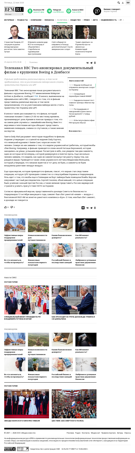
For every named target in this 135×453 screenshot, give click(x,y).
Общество (75, 20)
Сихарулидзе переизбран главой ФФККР (80, 95)
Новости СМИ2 (10, 277)
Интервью (9, 20)
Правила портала (108, 433)
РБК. (36, 96)
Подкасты (22, 20)
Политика (62, 20)
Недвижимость (109, 20)
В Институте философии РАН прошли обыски (81, 121)
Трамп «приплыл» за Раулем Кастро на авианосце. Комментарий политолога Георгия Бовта (84, 48)
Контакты (86, 433)
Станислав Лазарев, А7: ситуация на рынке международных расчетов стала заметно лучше (14, 47)
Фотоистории (11, 282)
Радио (78, 433)
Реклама (70, 433)
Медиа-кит (95, 433)
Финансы (49, 20)
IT (121, 20)
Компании (36, 20)
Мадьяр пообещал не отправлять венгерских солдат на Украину (82, 87)
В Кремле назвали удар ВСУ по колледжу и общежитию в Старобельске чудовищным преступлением (38, 48)
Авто (95, 20)
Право (87, 20)
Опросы (127, 433)
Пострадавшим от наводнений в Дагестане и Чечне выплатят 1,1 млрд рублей (80, 112)
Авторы (120, 433)
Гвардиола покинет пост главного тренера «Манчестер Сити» (81, 102)
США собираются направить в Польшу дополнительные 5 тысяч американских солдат (62, 45)
